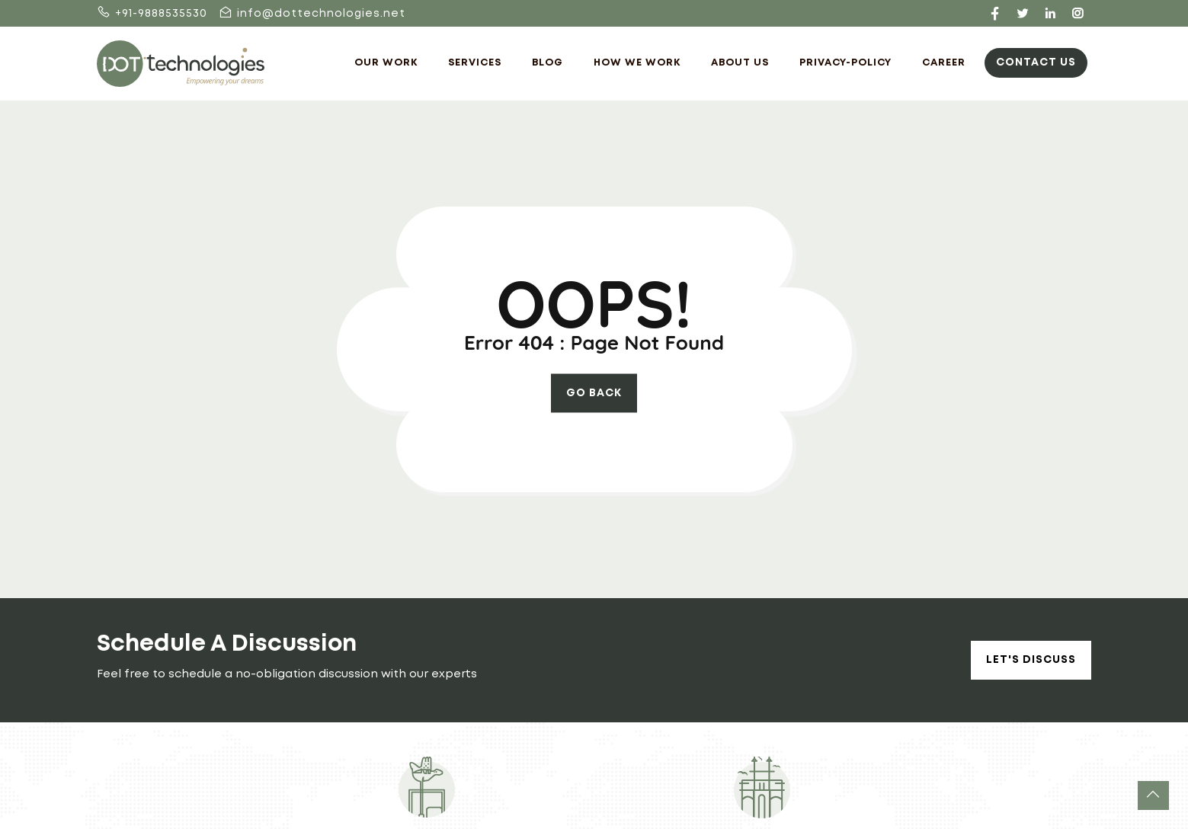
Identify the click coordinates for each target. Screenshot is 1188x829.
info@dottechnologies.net (312, 13)
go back (594, 393)
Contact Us (1036, 62)
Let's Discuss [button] (1031, 659)
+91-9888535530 (152, 13)
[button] (1153, 795)
